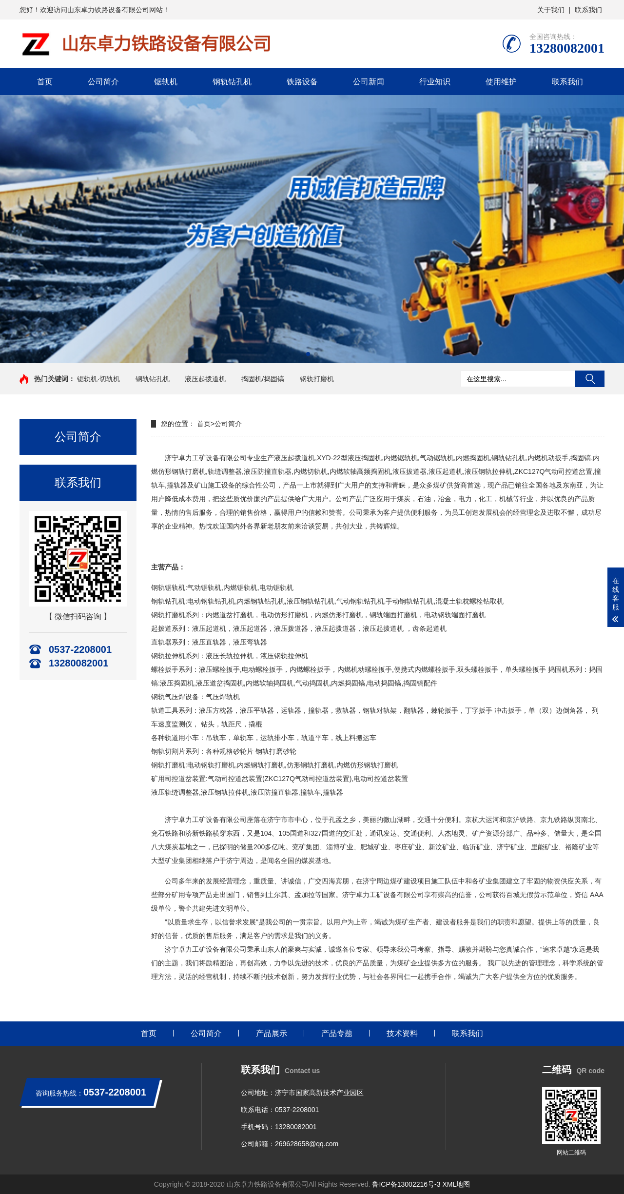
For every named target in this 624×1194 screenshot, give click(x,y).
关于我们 (551, 10)
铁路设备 (302, 82)
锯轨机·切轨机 (98, 379)
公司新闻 (368, 82)
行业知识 (434, 82)
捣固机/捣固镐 (262, 379)
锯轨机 (165, 82)
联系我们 (588, 10)
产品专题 (336, 1033)
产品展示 (271, 1033)
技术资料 (402, 1033)
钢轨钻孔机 (232, 82)
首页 (45, 82)
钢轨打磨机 (317, 379)
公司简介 (103, 82)
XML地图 (456, 1184)
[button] (308, 354)
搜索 (589, 379)
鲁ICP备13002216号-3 (406, 1184)
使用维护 (501, 82)
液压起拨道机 (205, 379)
